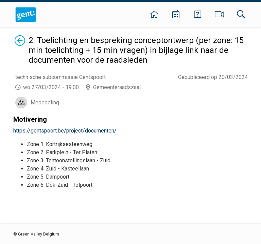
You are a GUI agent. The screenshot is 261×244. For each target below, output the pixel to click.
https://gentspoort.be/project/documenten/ (65, 130)
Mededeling (45, 102)
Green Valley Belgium (38, 234)
